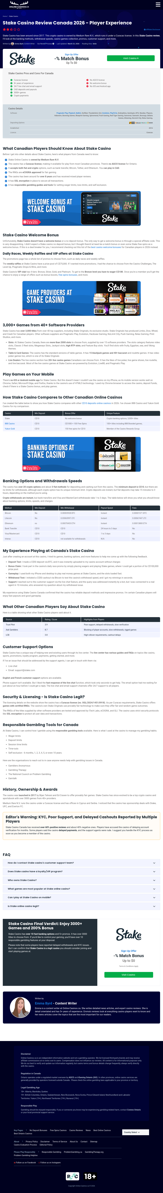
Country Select (132, 1132)
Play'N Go (113, 113)
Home (5, 16)
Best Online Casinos (102, 1130)
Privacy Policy (32, 1141)
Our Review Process (45, 44)
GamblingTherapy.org (94, 1152)
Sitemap (93, 1141)
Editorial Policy (46, 1145)
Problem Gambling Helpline (26, 1155)
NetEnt (78, 113)
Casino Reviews (76, 1130)
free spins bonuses (67, 275)
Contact (84, 1141)
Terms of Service (59, 1141)
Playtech (72, 113)
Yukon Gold (10, 429)
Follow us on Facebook (25, 1162)
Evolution (105, 113)
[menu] (158, 5)
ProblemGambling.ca (73, 1152)
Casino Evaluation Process (25, 1145)
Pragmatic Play (62, 113)
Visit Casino (130, 58)
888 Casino (10, 423)
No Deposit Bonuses (38, 1130)
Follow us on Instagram (50, 1162)
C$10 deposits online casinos (96, 403)
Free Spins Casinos (58, 1130)
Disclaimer (45, 1141)
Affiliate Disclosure (152, 30)
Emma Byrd (44, 1003)
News (88, 1130)
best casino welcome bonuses (106, 247)
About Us (74, 1141)
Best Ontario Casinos (23, 1133)
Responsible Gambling (51, 1152)
